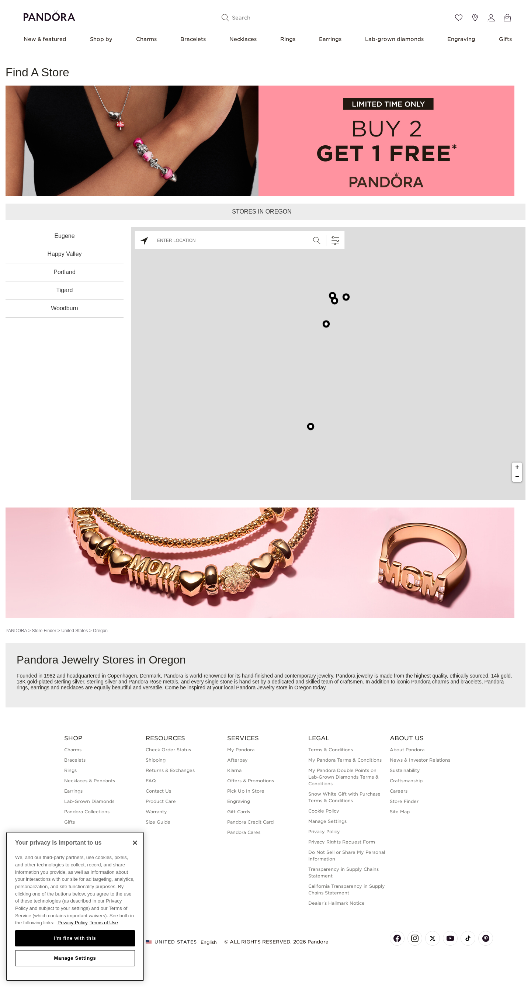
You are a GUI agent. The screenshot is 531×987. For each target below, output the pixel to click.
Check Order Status (168, 749)
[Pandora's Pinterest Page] (485, 938)
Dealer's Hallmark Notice (336, 903)
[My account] (491, 18)
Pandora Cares (243, 832)
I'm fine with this (75, 938)
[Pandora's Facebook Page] (397, 938)
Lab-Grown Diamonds (89, 801)
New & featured (45, 39)
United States (74, 630)
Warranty (156, 811)
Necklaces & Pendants (89, 780)
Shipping (156, 760)
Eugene (64, 236)
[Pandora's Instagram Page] (414, 938)
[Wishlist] (459, 18)
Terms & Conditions (330, 749)
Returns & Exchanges (170, 770)
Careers (398, 791)
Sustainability (405, 770)
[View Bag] (507, 18)
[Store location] (475, 18)
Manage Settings (327, 821)
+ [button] (517, 467)
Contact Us (158, 791)
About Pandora (407, 749)
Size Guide (158, 822)
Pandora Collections (87, 811)
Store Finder (44, 630)
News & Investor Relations (420, 760)
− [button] (517, 476)
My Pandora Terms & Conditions (345, 760)
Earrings (330, 39)
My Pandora (240, 749)
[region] (75, 906)
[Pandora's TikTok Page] (468, 938)
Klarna (234, 770)
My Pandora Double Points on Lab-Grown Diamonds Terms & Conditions (343, 777)
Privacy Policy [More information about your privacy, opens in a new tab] (73, 922)
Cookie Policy (323, 811)
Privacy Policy (324, 831)
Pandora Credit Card (250, 822)
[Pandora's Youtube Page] (450, 938)
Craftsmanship (406, 780)
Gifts (505, 39)
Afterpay (237, 760)
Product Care (161, 801)
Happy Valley (64, 254)
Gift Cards (238, 811)
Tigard (64, 290)
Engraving (461, 39)
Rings (287, 39)
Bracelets (193, 39)
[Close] (135, 843)
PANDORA (16, 630)
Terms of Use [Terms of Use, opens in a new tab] (104, 922)
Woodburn (64, 308)
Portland (64, 272)
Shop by (101, 39)
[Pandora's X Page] (432, 938)
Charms (146, 39)
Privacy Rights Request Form (341, 842)
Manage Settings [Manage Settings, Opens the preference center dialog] (75, 958)
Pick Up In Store (245, 791)
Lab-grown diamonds (394, 39)
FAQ (151, 780)
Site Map (400, 811)
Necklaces (243, 39)
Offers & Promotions (250, 780)
